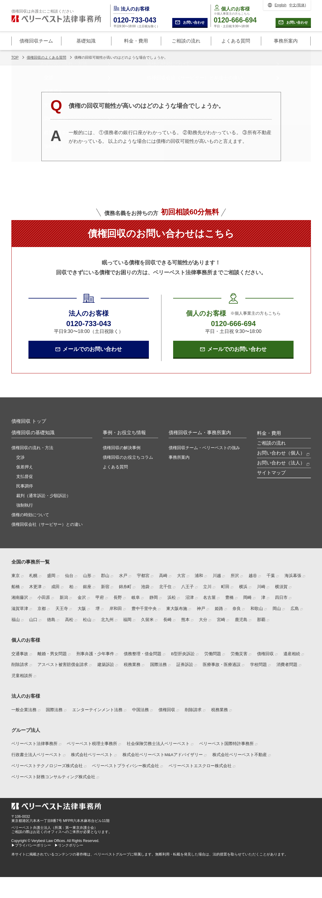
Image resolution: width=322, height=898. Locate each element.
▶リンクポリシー (69, 845)
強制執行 (24, 505)
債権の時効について (30, 514)
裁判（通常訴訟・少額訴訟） (43, 495)
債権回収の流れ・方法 (32, 447)
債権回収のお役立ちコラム (128, 457)
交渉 (20, 457)
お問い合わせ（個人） (281, 452)
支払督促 (24, 476)
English (280, 5)
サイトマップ (271, 472)
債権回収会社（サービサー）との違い (47, 524)
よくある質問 (115, 466)
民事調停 (24, 486)
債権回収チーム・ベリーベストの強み (204, 447)
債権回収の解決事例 (121, 447)
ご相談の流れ (271, 443)
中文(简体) (297, 5)
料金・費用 (269, 433)
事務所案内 (179, 457)
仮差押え (24, 466)
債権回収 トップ (28, 421)
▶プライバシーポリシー (31, 845)
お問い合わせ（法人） (281, 462)
